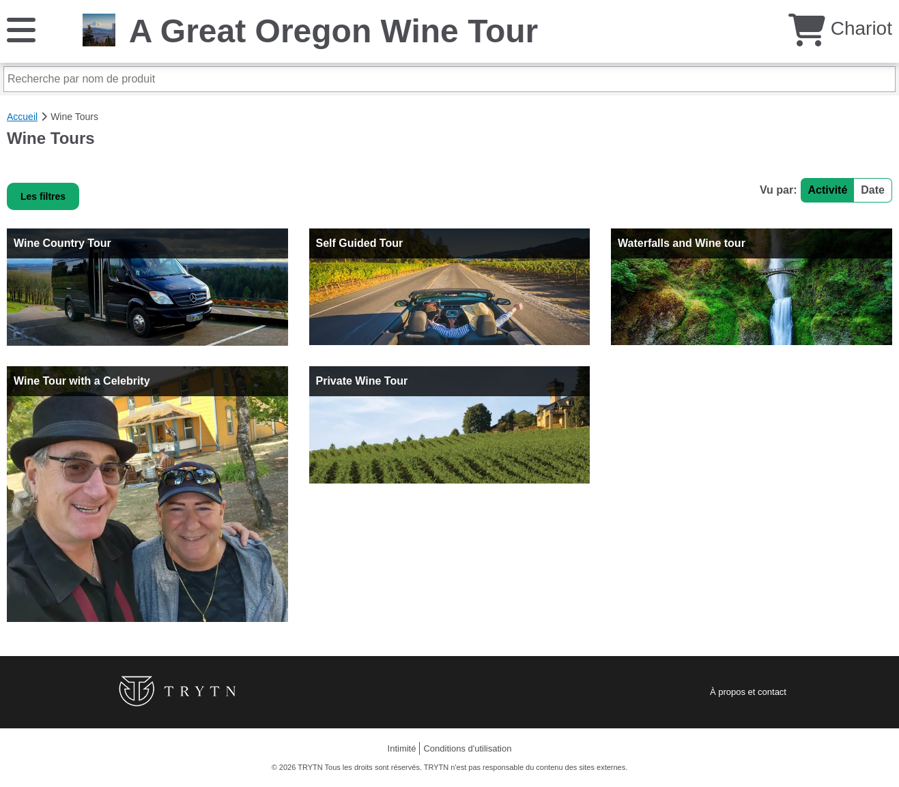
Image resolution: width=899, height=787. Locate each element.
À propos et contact (748, 692)
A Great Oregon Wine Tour (334, 31)
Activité (828, 190)
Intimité (402, 748)
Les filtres (43, 196)
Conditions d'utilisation (467, 748)
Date (873, 190)
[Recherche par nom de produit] (449, 79)
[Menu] (21, 29)
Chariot (840, 28)
